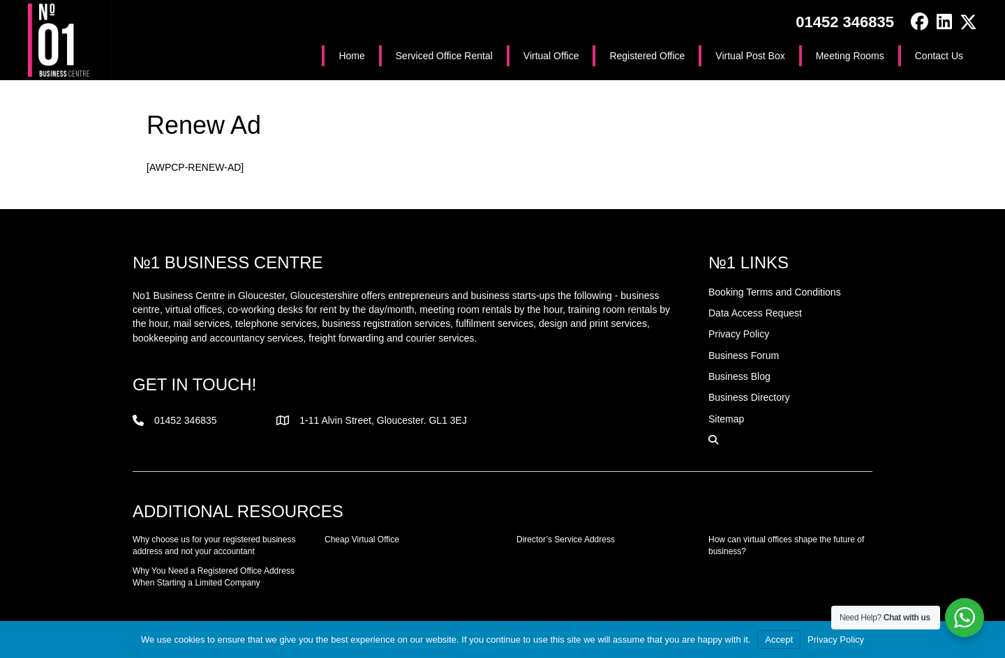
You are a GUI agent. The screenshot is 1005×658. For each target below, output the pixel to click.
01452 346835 (845, 22)
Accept (779, 639)
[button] (919, 22)
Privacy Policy (835, 639)
